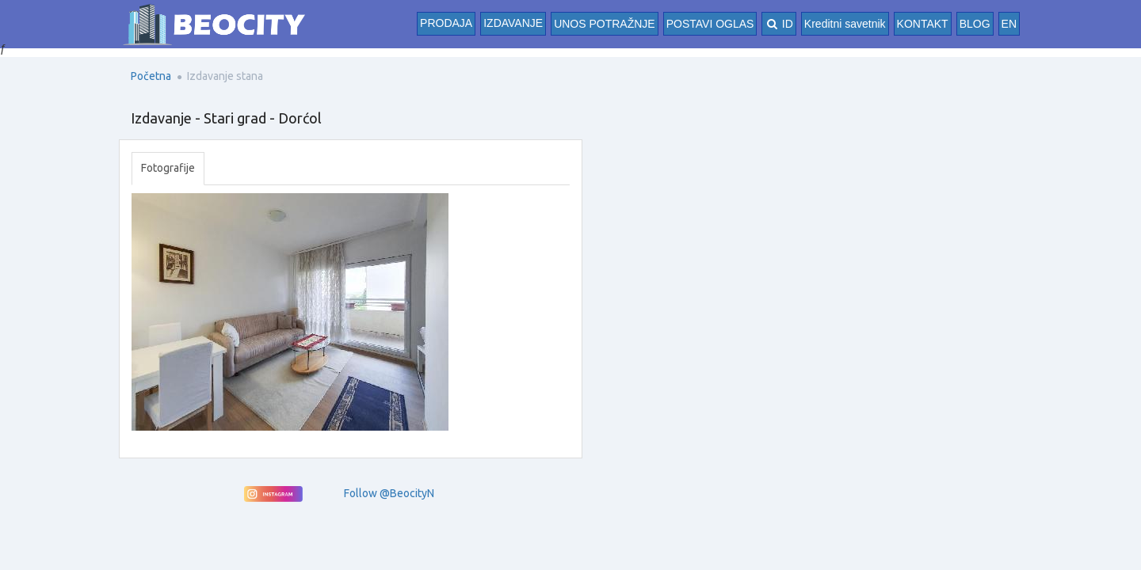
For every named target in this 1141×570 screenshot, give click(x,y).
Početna (151, 76)
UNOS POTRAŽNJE (604, 23)
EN (1009, 23)
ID (778, 23)
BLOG (975, 23)
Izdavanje (513, 23)
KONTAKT (922, 23)
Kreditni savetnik (845, 23)
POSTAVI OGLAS (710, 23)
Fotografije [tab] (168, 168)
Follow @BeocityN (389, 493)
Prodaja (446, 23)
